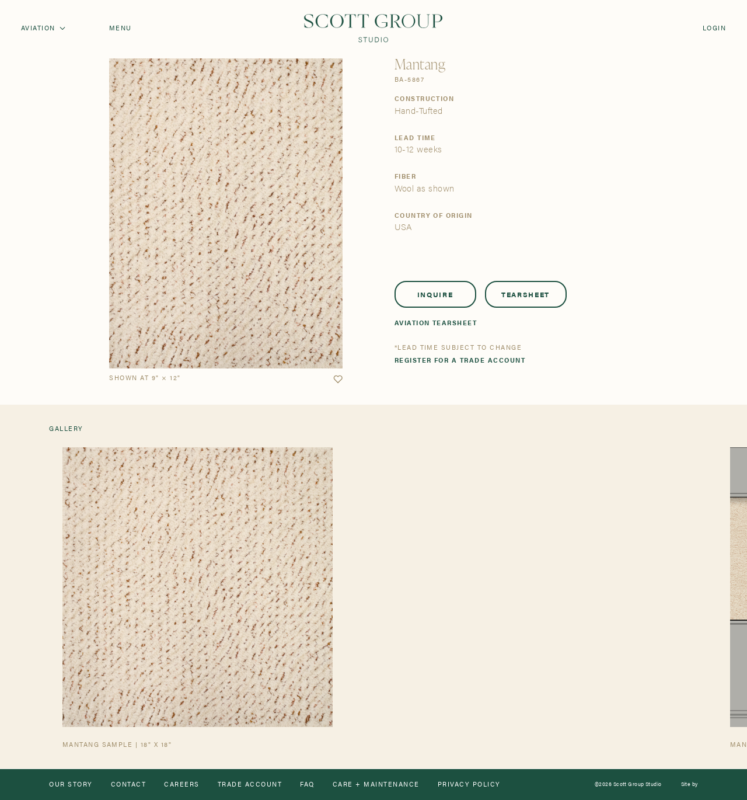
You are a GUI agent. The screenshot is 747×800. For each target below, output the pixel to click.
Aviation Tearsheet (436, 323)
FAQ (307, 784)
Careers (181, 784)
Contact (128, 784)
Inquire (435, 294)
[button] (338, 379)
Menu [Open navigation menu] (120, 28)
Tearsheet (525, 294)
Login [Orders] (714, 28)
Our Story (70, 784)
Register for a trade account (460, 360)
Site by (689, 784)
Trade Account (250, 784)
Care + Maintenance (376, 784)
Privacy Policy (469, 784)
